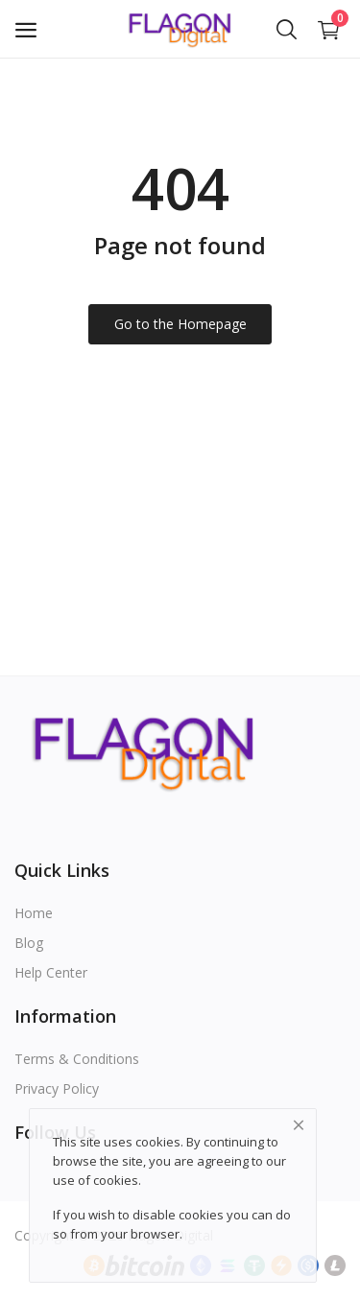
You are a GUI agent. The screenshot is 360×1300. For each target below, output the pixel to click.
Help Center (50, 972)
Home (33, 913)
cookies (115, 1180)
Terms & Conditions (76, 1059)
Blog (28, 943)
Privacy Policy (56, 1088)
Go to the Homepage (180, 324)
